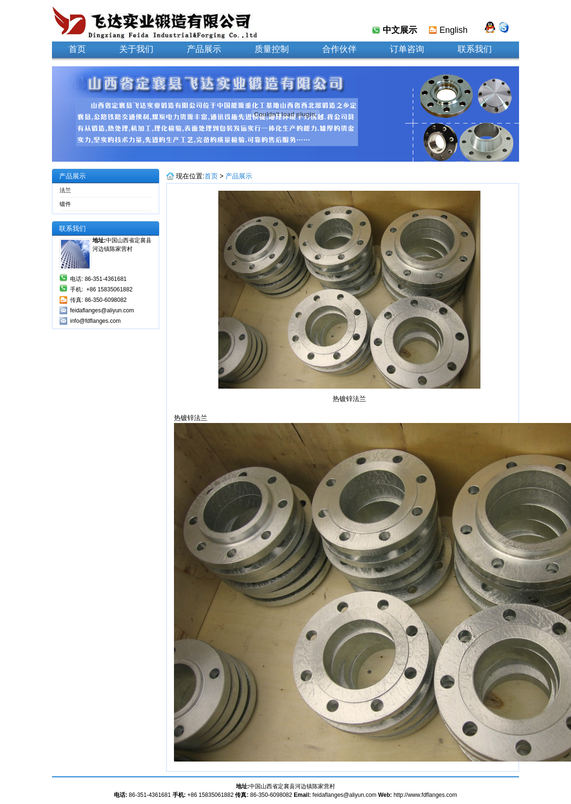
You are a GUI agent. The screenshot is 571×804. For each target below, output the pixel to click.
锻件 (65, 204)
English (453, 30)
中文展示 (400, 30)
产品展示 (238, 176)
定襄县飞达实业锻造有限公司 (154, 20)
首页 (211, 176)
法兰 (65, 190)
